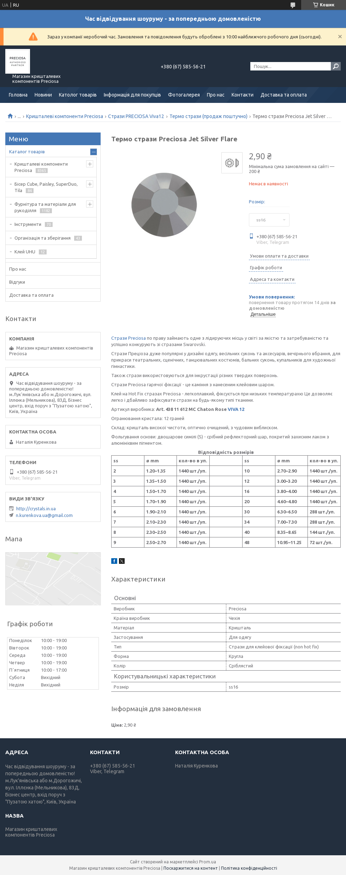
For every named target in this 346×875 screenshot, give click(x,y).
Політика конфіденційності (249, 868)
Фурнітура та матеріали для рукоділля (45, 207)
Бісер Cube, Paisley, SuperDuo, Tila (46, 187)
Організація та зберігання (42, 237)
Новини (43, 95)
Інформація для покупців (132, 95)
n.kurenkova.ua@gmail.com (44, 515)
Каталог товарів (27, 151)
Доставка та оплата (284, 95)
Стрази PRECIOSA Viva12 (136, 116)
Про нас (216, 95)
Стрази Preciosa (128, 337)
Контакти (242, 95)
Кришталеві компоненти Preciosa (64, 116)
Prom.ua (207, 861)
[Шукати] (336, 66)
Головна (18, 95)
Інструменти (27, 224)
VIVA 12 (236, 409)
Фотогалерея (184, 95)
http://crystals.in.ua (36, 508)
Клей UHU (24, 251)
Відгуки (17, 281)
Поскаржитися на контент (190, 868)
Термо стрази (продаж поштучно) (208, 116)
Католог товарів (78, 95)
